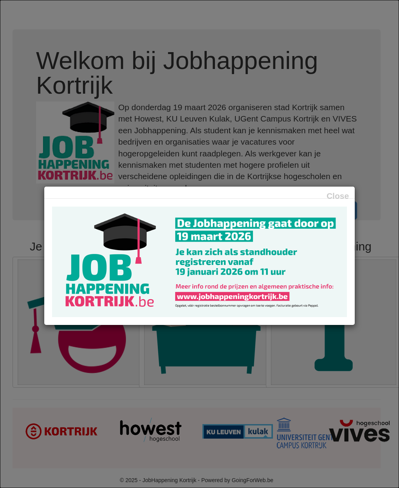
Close (338, 196)
